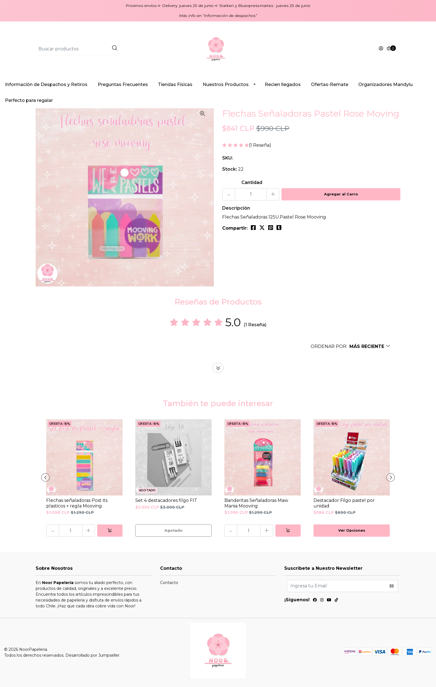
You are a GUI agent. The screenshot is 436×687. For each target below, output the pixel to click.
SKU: (227, 158)
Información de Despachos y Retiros (46, 84)
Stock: (229, 169)
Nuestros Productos (226, 84)
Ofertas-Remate (329, 84)
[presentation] (45, 477)
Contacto (169, 582)
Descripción (236, 208)
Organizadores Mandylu (385, 84)
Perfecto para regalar (29, 100)
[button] (351, 346)
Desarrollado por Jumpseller (92, 655)
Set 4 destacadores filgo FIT (166, 500)
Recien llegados (283, 84)
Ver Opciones (351, 530)
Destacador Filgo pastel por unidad (344, 503)
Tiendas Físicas (175, 84)
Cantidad (251, 182)
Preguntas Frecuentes (123, 84)
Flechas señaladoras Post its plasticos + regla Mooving (76, 503)
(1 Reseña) (260, 145)
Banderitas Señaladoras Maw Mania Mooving (256, 503)
